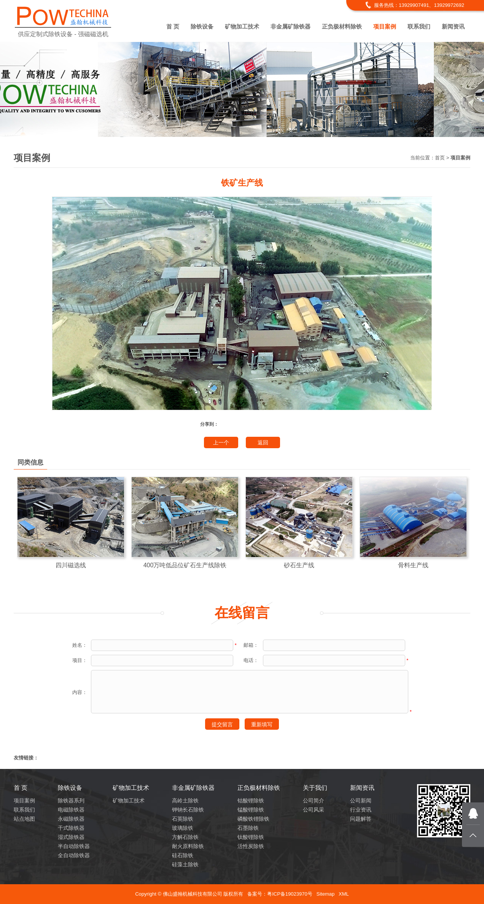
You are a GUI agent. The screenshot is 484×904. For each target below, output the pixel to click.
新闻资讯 (453, 26)
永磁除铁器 (71, 819)
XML (344, 894)
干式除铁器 (71, 828)
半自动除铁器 (74, 846)
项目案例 (384, 26)
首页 (440, 158)
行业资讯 (360, 810)
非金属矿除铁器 (290, 26)
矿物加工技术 (242, 26)
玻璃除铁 (182, 828)
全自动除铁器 (74, 855)
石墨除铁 (248, 828)
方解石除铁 (185, 837)
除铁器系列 (71, 800)
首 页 (172, 26)
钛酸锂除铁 (250, 837)
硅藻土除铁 (185, 864)
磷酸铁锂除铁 (253, 819)
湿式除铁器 (71, 837)
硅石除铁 (182, 855)
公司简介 (313, 800)
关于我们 (315, 788)
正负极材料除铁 (342, 26)
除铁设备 (202, 26)
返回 (263, 442)
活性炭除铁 (250, 846)
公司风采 (313, 810)
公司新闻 (360, 800)
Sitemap (325, 894)
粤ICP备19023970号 (289, 894)
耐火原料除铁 (188, 846)
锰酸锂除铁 (250, 810)
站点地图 (24, 819)
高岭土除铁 (185, 800)
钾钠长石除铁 (188, 810)
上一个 (221, 442)
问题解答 (360, 819)
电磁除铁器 (71, 810)
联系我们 (419, 26)
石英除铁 (182, 819)
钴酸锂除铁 (250, 800)
